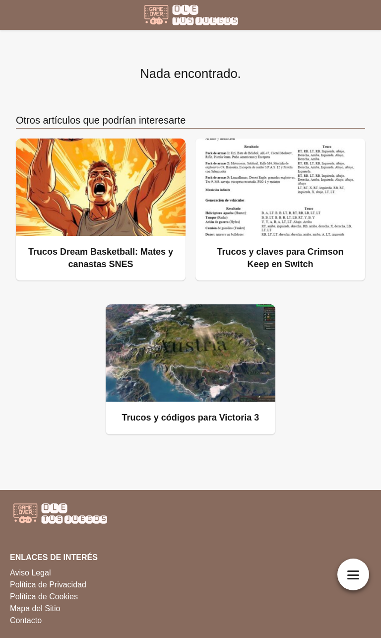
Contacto (26, 620)
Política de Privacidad (48, 584)
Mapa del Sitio (35, 608)
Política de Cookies (44, 596)
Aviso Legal (30, 572)
